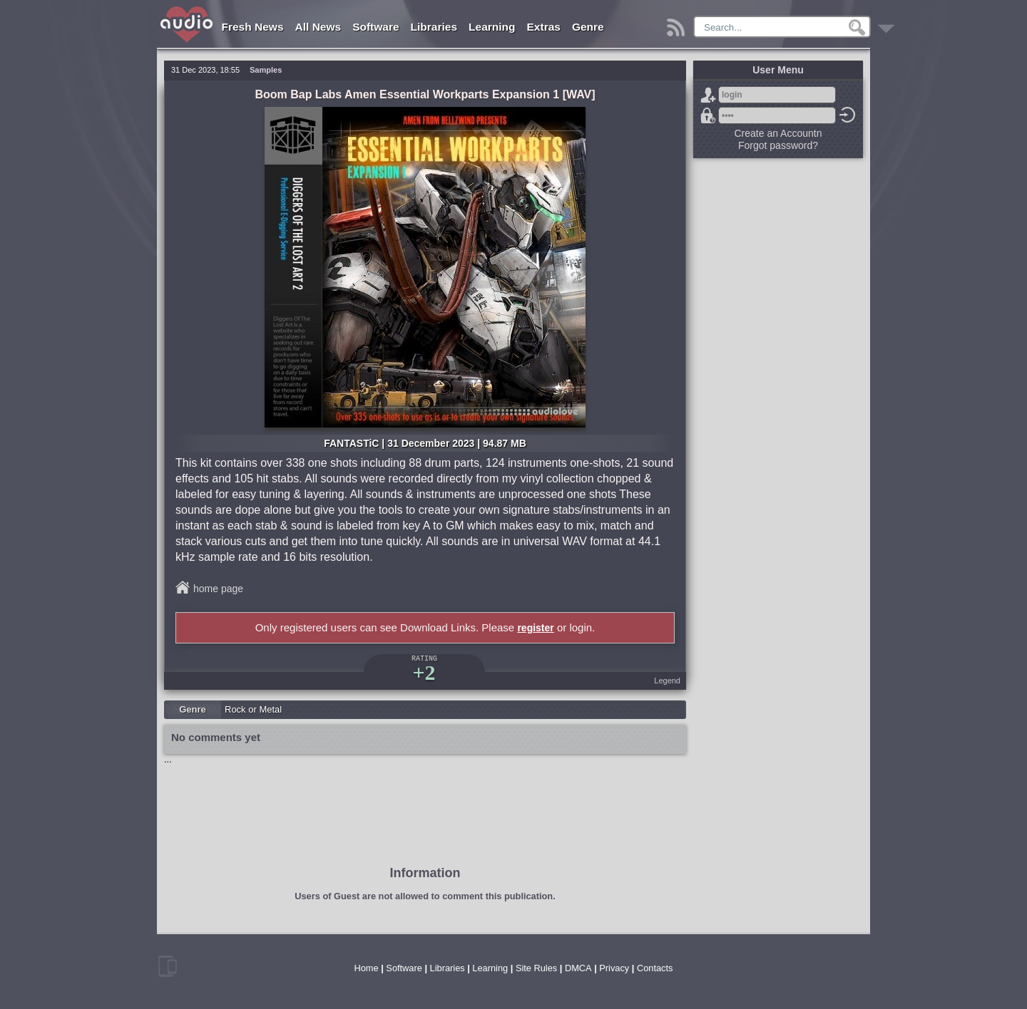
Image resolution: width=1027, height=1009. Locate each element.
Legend (667, 680)
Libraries (434, 27)
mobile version (167, 966)
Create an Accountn (778, 133)
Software (375, 27)
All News (318, 27)
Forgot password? (708, 115)
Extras (544, 27)
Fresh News (253, 27)
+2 (423, 672)
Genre (588, 27)
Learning (492, 27)
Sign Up (708, 95)
